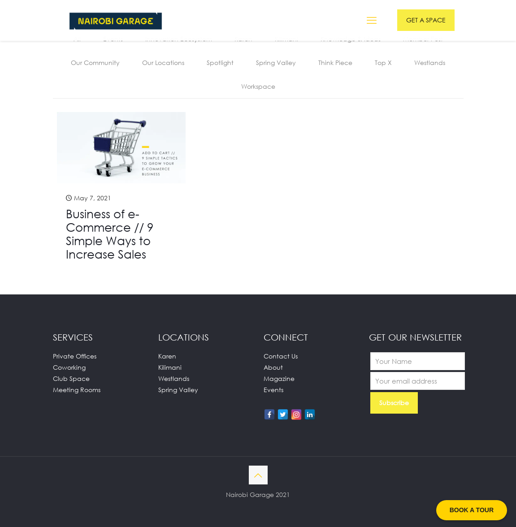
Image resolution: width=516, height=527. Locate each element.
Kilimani (170, 367)
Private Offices (74, 356)
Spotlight (220, 62)
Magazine (279, 378)
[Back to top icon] (258, 475)
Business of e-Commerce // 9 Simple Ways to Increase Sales (109, 234)
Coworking (69, 367)
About (273, 367)
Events (273, 389)
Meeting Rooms (76, 389)
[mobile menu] (371, 20)
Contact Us (281, 356)
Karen (167, 356)
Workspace (258, 86)
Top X (383, 62)
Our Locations (163, 62)
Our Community (95, 62)
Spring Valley (276, 62)
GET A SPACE (426, 20)
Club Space (71, 378)
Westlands (429, 62)
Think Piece (335, 62)
